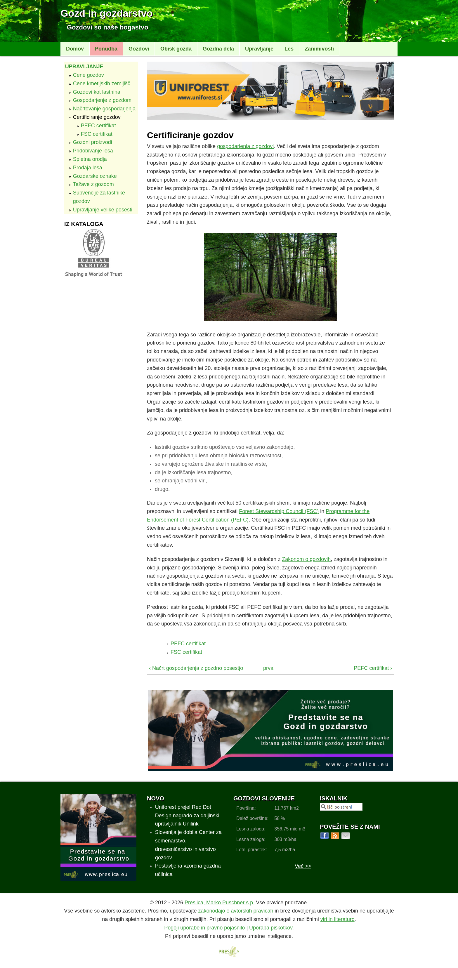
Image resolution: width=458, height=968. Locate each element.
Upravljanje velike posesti (102, 210)
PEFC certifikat (98, 125)
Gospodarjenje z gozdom (102, 100)
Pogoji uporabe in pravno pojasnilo (204, 928)
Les (289, 49)
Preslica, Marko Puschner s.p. (219, 903)
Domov (75, 49)
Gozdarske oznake (95, 176)
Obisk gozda (176, 49)
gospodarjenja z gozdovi (245, 146)
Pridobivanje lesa (93, 151)
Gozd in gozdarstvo (106, 13)
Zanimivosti (319, 49)
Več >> (303, 866)
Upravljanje (259, 49)
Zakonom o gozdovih (306, 559)
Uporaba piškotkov (270, 928)
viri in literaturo (337, 919)
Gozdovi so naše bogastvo (107, 27)
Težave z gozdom (93, 184)
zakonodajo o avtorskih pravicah (235, 911)
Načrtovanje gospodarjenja (104, 109)
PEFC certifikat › (373, 668)
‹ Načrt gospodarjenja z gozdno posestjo (196, 668)
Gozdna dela (218, 49)
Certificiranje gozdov (97, 117)
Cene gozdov (88, 75)
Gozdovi (139, 49)
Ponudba (106, 49)
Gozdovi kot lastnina (96, 92)
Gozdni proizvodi (92, 142)
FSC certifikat (96, 134)
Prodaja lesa (87, 168)
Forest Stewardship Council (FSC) (279, 511)
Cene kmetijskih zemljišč (101, 83)
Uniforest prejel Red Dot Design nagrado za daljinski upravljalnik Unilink (187, 815)
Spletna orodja (90, 159)
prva (268, 668)
